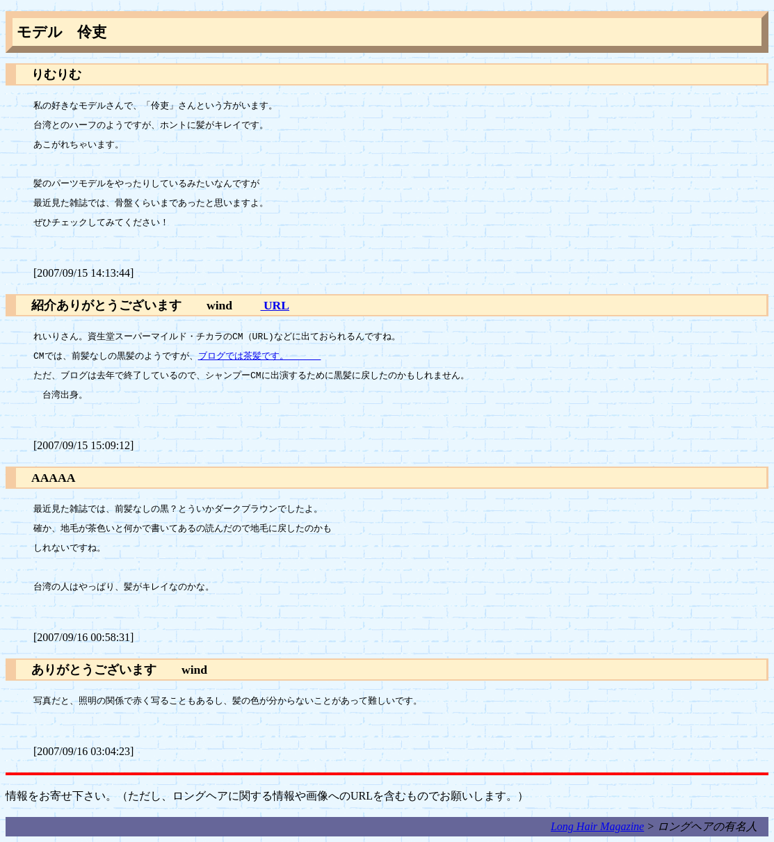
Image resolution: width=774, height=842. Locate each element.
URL (275, 305)
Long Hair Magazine (597, 826)
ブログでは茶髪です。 (259, 356)
